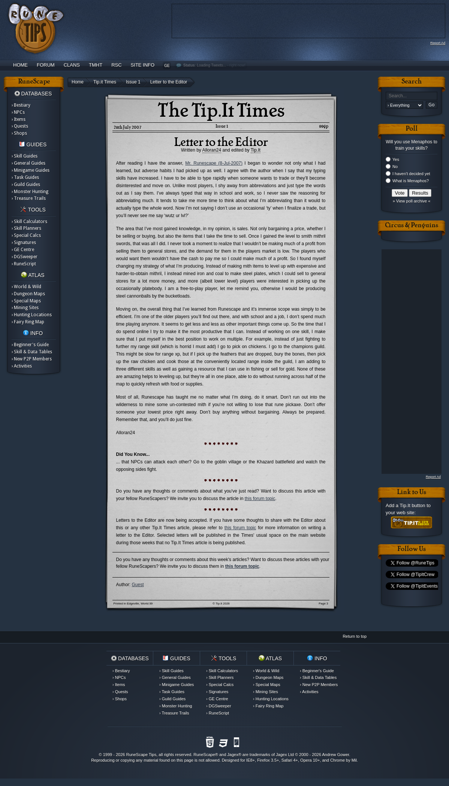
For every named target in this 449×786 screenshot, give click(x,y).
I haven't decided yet (411, 173)
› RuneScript (24, 263)
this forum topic (260, 498)
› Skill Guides (24, 156)
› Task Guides (25, 177)
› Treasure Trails (29, 198)
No (395, 166)
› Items (18, 119)
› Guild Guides (26, 184)
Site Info (143, 65)
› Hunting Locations (32, 314)
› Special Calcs (26, 235)
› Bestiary (21, 105)
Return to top (355, 636)
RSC (116, 65)
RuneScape (204, 754)
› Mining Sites (25, 307)
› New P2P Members (32, 359)
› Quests (20, 126)
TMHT (95, 65)
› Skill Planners (26, 228)
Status (189, 65)
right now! (237, 65)
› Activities (22, 366)
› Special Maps (26, 301)
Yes (395, 159)
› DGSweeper (24, 256)
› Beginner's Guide (30, 344)
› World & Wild (26, 286)
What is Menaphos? (410, 181)
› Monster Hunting (30, 191)
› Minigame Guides (30, 170)
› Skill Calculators (29, 221)
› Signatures (24, 242)
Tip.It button (412, 505)
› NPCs (18, 112)
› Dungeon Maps (28, 293)
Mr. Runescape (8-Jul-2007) (213, 163)
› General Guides (28, 163)
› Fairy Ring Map (28, 322)
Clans (72, 65)
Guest (138, 584)
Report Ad (437, 43)
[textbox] (411, 96)
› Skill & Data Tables (32, 351)
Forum (46, 65)
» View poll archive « (412, 201)
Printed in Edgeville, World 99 (133, 603)
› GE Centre (23, 249)
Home (20, 65)
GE (166, 66)
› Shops (19, 133)
